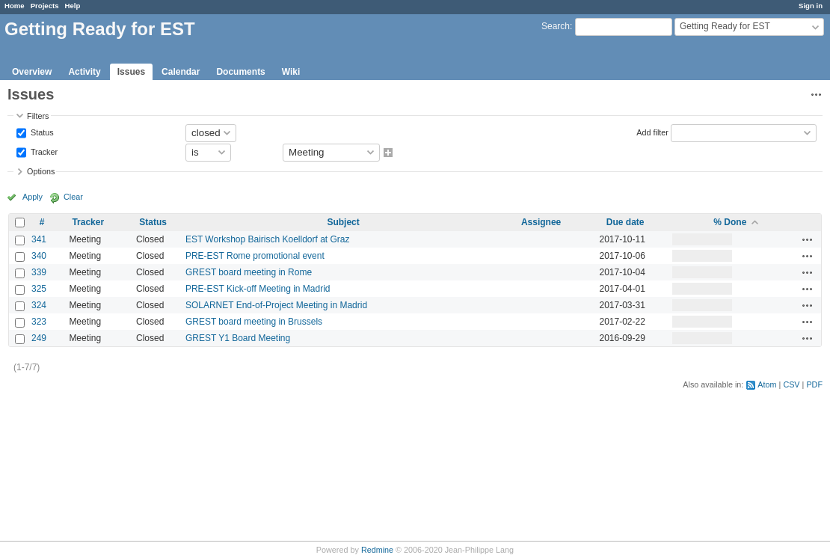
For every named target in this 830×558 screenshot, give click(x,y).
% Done (729, 222)
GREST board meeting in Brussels (253, 321)
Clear (73, 196)
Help (73, 5)
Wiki (291, 72)
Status (41, 131)
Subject (343, 222)
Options (41, 171)
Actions (808, 239)
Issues (131, 72)
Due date (625, 222)
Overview (32, 72)
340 (38, 256)
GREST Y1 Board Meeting (237, 338)
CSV (791, 384)
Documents (240, 72)
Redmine (377, 549)
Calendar (181, 72)
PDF (814, 384)
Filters (38, 115)
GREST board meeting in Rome (248, 272)
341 (38, 239)
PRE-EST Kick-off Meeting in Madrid (258, 288)
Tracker (43, 151)
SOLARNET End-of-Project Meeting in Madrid (276, 305)
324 (38, 305)
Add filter (652, 131)
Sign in (811, 5)
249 (38, 338)
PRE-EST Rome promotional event (255, 256)
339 (38, 272)
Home (14, 5)
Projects (45, 5)
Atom (766, 384)
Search (555, 26)
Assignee (541, 222)
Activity (84, 72)
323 (38, 321)
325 (38, 288)
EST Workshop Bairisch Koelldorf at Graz (267, 239)
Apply (32, 196)
